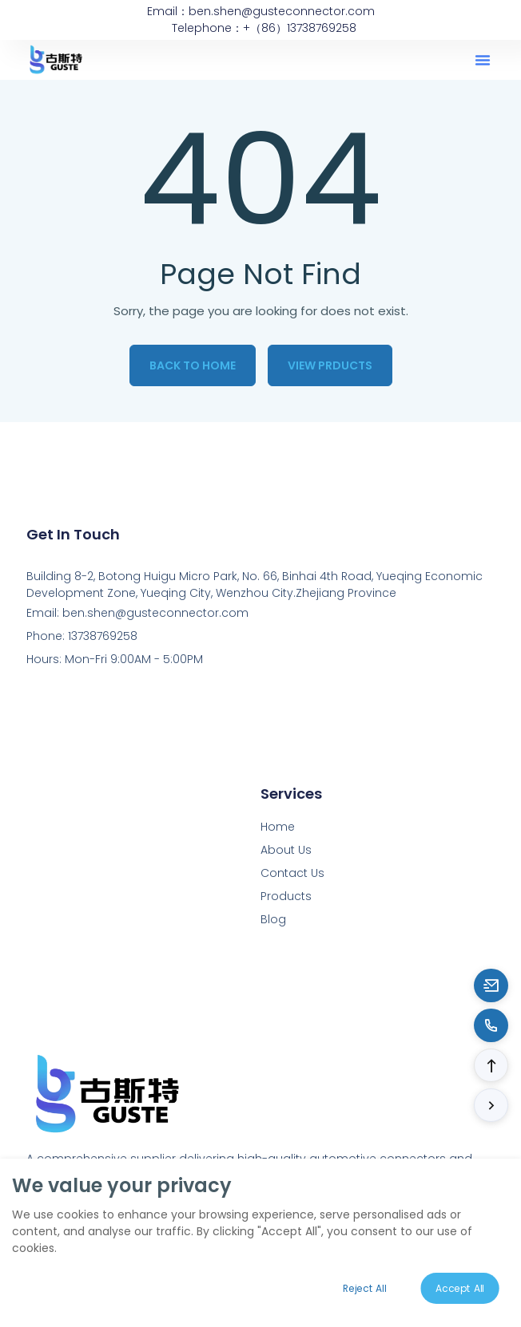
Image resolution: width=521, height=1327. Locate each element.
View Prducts (330, 365)
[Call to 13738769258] (491, 1025)
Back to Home (192, 365)
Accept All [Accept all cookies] (460, 1288)
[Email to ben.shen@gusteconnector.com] (491, 985)
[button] (483, 60)
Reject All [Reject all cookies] (364, 1288)
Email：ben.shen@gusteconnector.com (261, 11)
